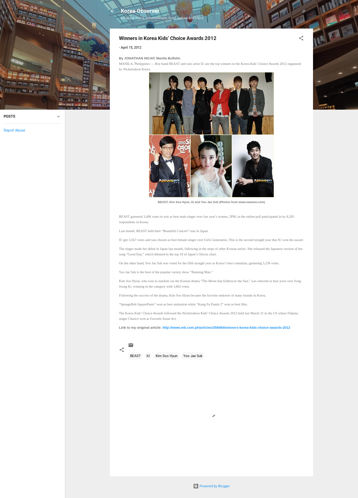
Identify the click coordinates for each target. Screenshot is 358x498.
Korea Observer (140, 11)
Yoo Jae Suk (193, 356)
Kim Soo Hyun (166, 356)
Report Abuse (14, 130)
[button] (301, 38)
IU (148, 356)
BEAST (135, 356)
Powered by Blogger (211, 486)
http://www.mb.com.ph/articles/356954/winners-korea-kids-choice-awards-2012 (226, 327)
